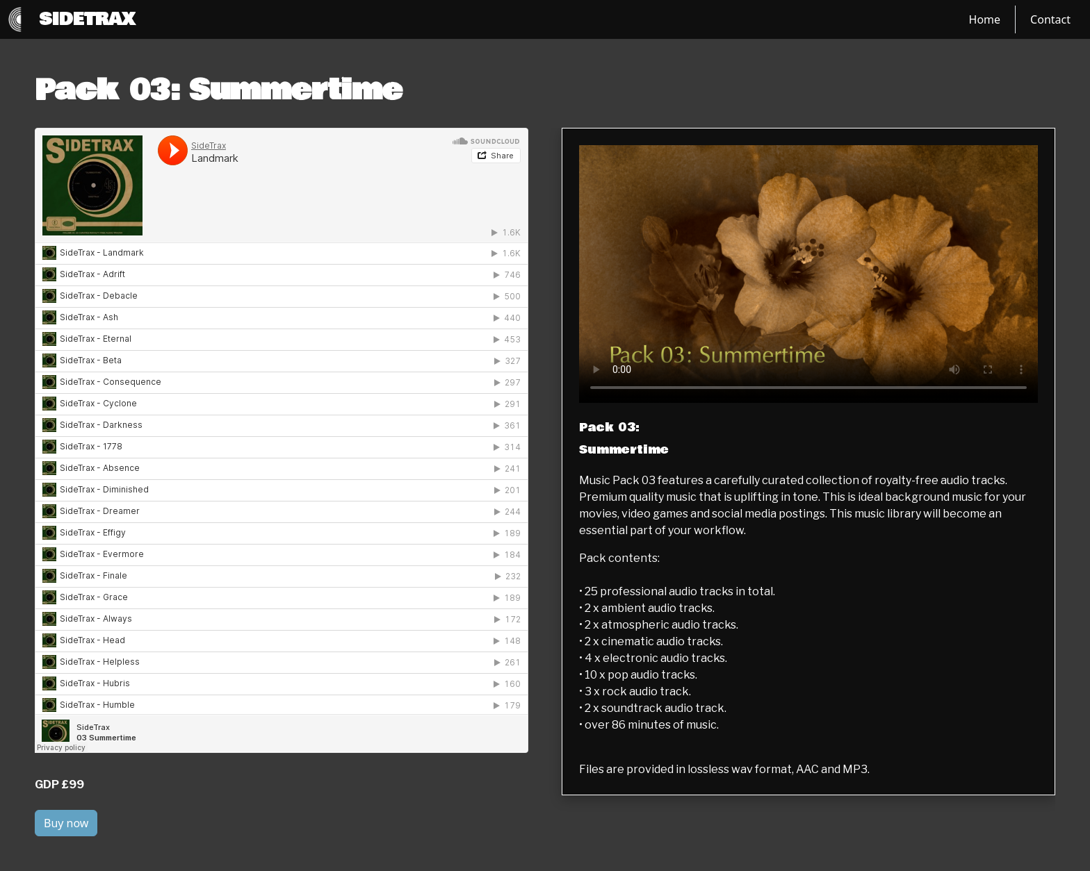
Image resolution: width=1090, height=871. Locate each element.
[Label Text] (808, 274)
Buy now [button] (66, 823)
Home (985, 19)
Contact (1050, 19)
